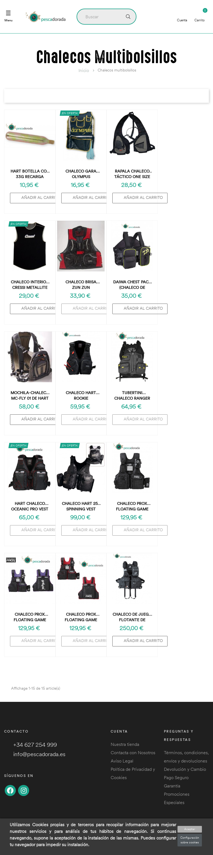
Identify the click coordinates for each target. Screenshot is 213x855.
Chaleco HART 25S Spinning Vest (81, 506)
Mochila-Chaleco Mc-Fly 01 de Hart (30, 395)
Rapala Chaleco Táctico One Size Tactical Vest (132, 174)
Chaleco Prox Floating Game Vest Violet (30, 617)
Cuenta (182, 16)
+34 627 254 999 (30, 744)
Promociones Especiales (176, 798)
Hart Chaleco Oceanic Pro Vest (29, 506)
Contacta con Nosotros (133, 752)
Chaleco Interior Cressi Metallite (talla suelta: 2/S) (30, 284)
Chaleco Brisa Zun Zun (80, 284)
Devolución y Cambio (185, 769)
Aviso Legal (122, 761)
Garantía (172, 786)
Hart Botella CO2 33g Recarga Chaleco (30, 174)
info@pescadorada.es (34, 754)
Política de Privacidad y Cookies (133, 773)
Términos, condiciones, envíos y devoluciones (186, 757)
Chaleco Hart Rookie (81, 395)
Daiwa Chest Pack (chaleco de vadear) (132, 284)
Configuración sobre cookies (189, 840)
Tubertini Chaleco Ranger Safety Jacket (132, 395)
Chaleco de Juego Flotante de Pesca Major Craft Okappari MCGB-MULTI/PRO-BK (132, 617)
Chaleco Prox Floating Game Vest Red (81, 617)
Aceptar (189, 829)
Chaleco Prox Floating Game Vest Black (132, 506)
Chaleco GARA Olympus (80, 174)
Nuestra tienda (125, 744)
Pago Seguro (176, 777)
